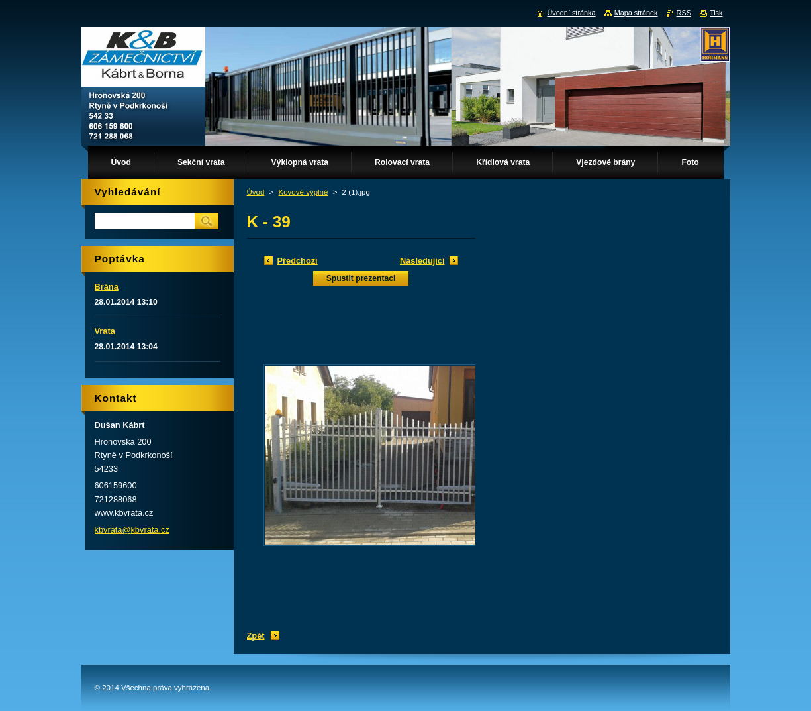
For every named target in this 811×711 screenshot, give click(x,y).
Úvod (256, 192)
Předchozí (297, 261)
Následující (422, 261)
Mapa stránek (636, 13)
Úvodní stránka (571, 13)
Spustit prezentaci (361, 278)
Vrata (105, 331)
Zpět (256, 636)
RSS (684, 13)
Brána (107, 287)
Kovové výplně (303, 192)
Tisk (716, 13)
